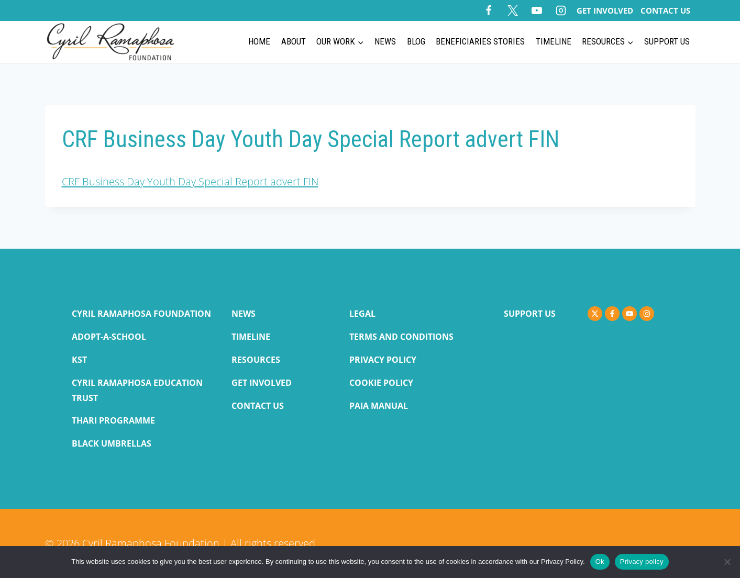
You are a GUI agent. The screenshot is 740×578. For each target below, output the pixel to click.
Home (259, 41)
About (293, 41)
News (385, 41)
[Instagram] (560, 10)
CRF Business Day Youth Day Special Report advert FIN (190, 181)
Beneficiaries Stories (480, 41)
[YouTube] (536, 10)
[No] (727, 562)
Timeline (553, 41)
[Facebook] (488, 10)
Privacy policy (642, 561)
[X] (512, 10)
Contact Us (665, 10)
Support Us (667, 41)
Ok (599, 561)
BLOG (416, 41)
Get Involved (605, 10)
